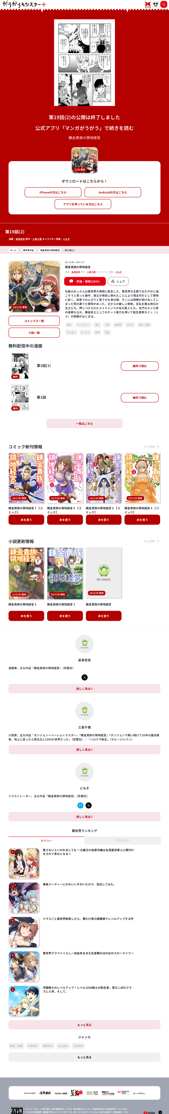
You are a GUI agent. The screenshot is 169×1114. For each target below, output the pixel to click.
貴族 (97, 332)
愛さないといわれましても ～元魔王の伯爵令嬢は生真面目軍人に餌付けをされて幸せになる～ (88, 832)
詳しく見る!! (84, 668)
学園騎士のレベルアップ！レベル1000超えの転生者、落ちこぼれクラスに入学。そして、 (87, 969)
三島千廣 (37, 239)
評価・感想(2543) (88, 281)
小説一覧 (34, 333)
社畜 (107, 332)
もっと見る (84, 1004)
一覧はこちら (84, 423)
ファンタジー (83, 324)
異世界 (118, 324)
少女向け (78, 1025)
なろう (130, 324)
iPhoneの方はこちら (52, 192)
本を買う (26, 520)
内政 (107, 324)
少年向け (33, 1025)
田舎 (69, 324)
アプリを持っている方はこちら (83, 204)
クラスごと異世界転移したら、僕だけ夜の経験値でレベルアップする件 (88, 899)
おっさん (85, 332)
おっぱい (71, 332)
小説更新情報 (21, 541)
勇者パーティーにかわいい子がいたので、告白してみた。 (79, 864)
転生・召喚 (144, 324)
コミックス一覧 (34, 321)
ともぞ (66, 239)
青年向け (48, 1025)
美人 (97, 324)
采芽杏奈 (20, 239)
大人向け (63, 1025)
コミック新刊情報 (25, 446)
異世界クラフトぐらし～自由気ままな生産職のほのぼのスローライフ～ (88, 933)
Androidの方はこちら (113, 192)
